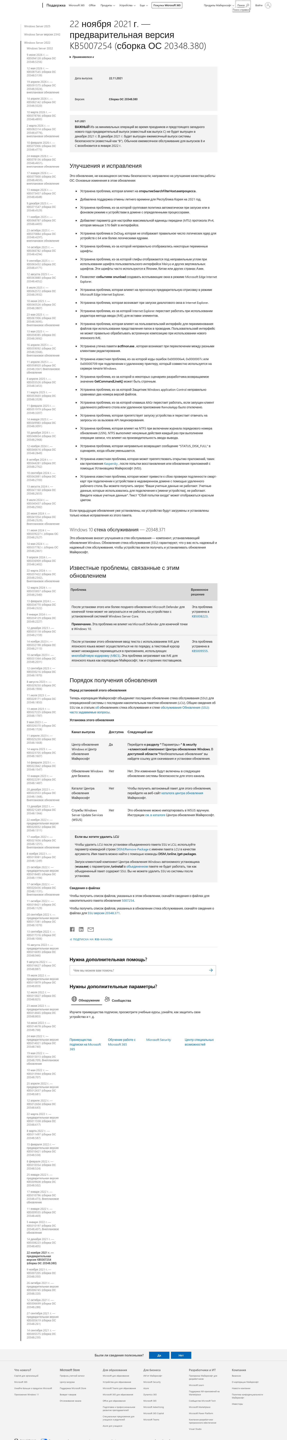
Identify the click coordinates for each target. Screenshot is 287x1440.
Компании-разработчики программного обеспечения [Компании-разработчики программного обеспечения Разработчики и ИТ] (202, 1421)
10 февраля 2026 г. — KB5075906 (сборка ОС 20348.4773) (41, 146)
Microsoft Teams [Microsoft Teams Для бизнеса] (151, 1419)
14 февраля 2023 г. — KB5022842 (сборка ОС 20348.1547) (41, 766)
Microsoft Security (158, 1040)
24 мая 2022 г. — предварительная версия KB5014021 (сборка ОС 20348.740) (43, 1041)
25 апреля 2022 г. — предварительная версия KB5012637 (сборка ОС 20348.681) (43, 1089)
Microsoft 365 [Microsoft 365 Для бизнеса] (149, 1400)
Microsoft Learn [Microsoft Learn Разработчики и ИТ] (196, 1385)
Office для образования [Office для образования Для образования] (114, 1400)
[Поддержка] (56, 5)
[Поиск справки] (243, 5)
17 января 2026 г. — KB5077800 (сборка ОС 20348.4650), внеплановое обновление (43, 178)
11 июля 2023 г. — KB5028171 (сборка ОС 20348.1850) (41, 699)
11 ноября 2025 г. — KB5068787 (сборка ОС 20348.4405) (41, 220)
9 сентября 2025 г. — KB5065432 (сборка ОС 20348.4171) (41, 264)
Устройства (125, 5)
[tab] (86, 1000)
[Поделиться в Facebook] (72, 928)
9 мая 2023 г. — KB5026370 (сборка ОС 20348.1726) (41, 725)
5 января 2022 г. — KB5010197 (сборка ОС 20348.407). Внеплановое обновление (43, 1227)
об (97, 707)
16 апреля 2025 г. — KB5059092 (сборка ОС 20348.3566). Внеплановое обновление (43, 350)
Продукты (106, 5)
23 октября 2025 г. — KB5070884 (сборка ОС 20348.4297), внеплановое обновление (43, 236)
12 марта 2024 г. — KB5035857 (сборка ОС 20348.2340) (41, 591)
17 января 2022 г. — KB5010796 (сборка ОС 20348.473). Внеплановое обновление (43, 1197)
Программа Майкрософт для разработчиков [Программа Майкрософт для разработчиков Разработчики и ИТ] (203, 1377)
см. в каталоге (155, 815)
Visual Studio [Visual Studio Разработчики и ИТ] (195, 1428)
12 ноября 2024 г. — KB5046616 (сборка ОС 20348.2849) (41, 449)
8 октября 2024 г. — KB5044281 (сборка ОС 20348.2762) (41, 463)
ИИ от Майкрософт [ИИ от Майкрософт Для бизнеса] (152, 1375)
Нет (181, 1355)
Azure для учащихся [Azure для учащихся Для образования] (112, 1425)
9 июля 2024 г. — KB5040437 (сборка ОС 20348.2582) (41, 503)
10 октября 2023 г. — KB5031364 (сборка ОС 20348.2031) (41, 658)
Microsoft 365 (77, 5)
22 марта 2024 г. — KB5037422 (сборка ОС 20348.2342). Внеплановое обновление (43, 576)
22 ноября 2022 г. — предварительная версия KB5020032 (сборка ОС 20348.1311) (43, 825)
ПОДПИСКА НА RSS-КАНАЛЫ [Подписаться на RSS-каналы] (92, 939)
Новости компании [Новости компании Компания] (241, 1388)
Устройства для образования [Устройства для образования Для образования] (117, 1381)
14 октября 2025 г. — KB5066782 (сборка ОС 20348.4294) (41, 250)
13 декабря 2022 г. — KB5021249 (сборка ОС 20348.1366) (41, 810)
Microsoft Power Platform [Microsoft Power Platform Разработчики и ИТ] (201, 1413)
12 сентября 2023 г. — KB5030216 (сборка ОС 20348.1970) (41, 672)
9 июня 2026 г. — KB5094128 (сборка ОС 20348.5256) (41, 58)
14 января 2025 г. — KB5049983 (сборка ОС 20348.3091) (41, 423)
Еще (142, 5)
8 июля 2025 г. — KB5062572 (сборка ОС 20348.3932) (41, 291)
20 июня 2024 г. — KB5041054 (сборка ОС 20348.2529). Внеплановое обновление (43, 519)
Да (159, 1355)
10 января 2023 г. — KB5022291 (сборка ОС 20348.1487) (41, 779)
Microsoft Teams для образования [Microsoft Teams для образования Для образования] (119, 1388)
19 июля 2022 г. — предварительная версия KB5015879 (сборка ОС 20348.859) (43, 981)
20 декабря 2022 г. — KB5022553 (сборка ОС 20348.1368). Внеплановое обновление (43, 795)
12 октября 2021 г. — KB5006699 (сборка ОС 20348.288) (41, 1303)
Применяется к (83, 57)
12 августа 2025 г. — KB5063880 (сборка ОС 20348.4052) (41, 277)
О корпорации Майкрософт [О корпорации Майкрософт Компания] (245, 1381)
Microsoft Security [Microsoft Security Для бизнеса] (152, 1381)
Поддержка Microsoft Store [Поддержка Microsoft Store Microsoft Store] (73, 1388)
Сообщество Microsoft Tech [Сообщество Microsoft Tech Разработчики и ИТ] (202, 1400)
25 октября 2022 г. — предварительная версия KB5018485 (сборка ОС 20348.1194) (43, 872)
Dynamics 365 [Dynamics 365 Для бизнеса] (150, 1394)
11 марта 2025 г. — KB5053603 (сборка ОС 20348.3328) (41, 396)
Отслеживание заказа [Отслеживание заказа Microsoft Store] (70, 1400)
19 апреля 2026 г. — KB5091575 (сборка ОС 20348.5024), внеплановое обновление (43, 87)
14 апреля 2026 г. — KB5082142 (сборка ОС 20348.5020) (41, 102)
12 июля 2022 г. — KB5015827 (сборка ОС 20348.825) (41, 996)
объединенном (137, 866)
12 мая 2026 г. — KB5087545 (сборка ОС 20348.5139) (41, 72)
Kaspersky (111, 463)
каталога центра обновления (182, 793)
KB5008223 (200, 616)
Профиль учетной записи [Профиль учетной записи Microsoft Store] (72, 1375)
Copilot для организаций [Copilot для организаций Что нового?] (26, 1375)
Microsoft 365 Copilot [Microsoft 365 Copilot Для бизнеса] (153, 1413)
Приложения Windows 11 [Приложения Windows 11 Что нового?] (26, 1394)
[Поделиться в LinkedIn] (79, 928)
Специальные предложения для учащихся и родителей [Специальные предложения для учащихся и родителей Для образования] (118, 1418)
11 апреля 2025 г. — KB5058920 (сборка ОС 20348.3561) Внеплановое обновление (43, 367)
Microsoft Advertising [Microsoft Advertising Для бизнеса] (153, 1407)
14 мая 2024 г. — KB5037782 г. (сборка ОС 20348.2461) (42, 547)
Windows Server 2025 (37, 26)
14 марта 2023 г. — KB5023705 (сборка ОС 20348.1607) (41, 752)
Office (92, 5)
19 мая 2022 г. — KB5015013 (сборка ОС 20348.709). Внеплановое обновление (43, 1058)
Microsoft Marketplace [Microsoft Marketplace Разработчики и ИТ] (199, 1407)
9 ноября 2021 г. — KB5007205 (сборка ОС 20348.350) (41, 1273)
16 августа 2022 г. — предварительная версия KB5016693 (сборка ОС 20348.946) (43, 950)
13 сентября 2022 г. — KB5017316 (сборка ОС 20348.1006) (41, 935)
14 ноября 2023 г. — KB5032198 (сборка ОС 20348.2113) (41, 645)
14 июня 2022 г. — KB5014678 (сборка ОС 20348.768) (41, 1026)
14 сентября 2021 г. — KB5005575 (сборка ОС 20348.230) (41, 1334)
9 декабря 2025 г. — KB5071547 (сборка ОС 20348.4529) (41, 207)
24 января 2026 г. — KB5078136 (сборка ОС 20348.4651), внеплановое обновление (43, 161)
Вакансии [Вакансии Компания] (236, 1375)
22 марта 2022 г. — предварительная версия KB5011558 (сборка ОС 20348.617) (43, 1119)
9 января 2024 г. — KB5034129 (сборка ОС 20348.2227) (41, 618)
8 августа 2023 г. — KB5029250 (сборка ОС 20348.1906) (41, 685)
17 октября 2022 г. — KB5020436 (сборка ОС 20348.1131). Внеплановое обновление (43, 889)
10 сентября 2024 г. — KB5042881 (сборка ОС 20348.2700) (41, 476)
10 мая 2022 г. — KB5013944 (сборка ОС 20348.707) (41, 1073)
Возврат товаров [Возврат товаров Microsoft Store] (68, 1394)
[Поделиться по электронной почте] (89, 928)
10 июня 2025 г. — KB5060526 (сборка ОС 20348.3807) (41, 304)
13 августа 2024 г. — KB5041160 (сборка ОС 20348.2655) (41, 490)
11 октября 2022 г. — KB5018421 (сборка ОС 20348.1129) (41, 904)
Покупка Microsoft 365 (167, 5)
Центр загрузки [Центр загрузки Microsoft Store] (67, 1381)
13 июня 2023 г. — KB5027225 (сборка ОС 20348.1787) (41, 712)
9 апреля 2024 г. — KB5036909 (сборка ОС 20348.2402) (41, 561)
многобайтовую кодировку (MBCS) (96, 655)
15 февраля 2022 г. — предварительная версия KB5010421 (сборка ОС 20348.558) (43, 1150)
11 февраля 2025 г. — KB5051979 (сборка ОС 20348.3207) (41, 409)
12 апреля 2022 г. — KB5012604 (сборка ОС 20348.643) (41, 1104)
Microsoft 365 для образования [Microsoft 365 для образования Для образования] (118, 1394)
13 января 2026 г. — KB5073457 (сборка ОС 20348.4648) (41, 193)
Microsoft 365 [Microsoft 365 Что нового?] (20, 1381)
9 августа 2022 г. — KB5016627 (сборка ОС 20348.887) (41, 965)
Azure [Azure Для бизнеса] (146, 1388)
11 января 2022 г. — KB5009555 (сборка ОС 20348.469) (41, 1212)
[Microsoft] (27, 5)
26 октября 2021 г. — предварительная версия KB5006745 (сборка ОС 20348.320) (43, 1288)
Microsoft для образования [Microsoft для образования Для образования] (116, 1375)
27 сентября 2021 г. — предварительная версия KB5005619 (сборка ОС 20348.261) (43, 1319)
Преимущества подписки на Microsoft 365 (85, 1044)
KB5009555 (200, 651)
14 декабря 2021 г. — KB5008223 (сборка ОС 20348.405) (41, 1242)
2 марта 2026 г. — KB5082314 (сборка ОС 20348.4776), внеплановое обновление (43, 131)
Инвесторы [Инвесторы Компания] (237, 1403)
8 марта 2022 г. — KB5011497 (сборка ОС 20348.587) (41, 1134)
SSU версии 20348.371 (104, 913)
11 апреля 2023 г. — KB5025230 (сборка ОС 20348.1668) (41, 739)
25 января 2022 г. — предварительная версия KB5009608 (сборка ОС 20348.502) (43, 1180)
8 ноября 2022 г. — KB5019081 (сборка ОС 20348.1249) (41, 857)
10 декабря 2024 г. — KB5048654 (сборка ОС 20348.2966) (41, 436)
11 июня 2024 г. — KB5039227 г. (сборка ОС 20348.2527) (42, 534)
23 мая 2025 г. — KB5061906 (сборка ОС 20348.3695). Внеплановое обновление (43, 320)
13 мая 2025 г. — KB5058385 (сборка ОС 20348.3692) (41, 335)
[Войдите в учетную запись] (263, 5)
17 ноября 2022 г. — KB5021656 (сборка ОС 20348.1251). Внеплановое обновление (43, 842)
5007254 (128, 900)
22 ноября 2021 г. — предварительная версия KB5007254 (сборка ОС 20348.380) (41, 1258)
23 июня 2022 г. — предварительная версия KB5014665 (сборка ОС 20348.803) (43, 1011)
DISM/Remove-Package (132, 849)
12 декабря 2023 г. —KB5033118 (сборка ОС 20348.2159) (41, 631)
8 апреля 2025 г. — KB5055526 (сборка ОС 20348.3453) (41, 382)
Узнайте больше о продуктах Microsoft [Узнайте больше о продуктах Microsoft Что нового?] (33, 1388)
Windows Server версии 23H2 (42, 34)
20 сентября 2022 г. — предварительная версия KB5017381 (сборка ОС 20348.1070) (43, 920)
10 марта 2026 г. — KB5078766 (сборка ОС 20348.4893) (41, 115)
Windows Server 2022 (37, 42)
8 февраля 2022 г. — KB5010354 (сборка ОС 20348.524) (41, 1165)
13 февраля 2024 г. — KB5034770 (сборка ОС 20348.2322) (41, 604)
